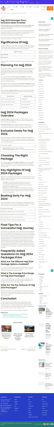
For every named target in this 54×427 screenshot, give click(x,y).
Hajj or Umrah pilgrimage (43, 199)
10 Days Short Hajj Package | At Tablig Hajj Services (48, 328)
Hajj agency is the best (42, 182)
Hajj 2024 (40, 175)
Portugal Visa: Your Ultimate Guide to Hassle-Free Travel (28, 350)
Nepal (41, 290)
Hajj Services (41, 207)
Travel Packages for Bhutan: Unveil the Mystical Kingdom (8, 350)
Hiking (29, 410)
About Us (14, 6)
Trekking (30, 414)
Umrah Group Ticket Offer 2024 (44, 237)
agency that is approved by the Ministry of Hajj (45, 134)
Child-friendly (44, 410)
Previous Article (5, 347)
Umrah (22, 2)
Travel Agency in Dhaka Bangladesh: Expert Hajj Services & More (49, 385)
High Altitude (44, 412)
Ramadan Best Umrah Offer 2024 (44, 211)
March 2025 (41, 84)
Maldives (41, 287)
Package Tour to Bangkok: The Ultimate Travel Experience (48, 375)
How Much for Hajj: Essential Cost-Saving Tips (12, 315)
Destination (7, 2)
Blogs (27, 2)
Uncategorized (41, 250)
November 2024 (41, 93)
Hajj (17, 2)
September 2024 (41, 97)
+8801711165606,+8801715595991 (13, 1)
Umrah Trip (44, 401)
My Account (32, 2)
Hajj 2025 (40, 177)
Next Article (31, 347)
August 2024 (41, 99)
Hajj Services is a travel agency (44, 209)
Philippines (48, 352)
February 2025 (41, 86)
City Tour (41, 298)
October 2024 (41, 95)
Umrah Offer (41, 239)
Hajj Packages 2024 (42, 201)
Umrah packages (41, 243)
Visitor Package (41, 256)
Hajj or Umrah (41, 195)
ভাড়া (39, 264)
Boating (41, 297)
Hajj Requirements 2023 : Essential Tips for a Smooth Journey (15, 314)
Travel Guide (41, 226)
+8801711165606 (5, 403)
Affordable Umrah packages (43, 126)
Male (40, 289)
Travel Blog (40, 224)
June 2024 (40, 104)
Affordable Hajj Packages (43, 124)
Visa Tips (40, 252)
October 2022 (41, 117)
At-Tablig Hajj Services (42, 145)
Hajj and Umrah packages (43, 186)
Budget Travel (44, 406)
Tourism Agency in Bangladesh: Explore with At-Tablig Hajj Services (45, 70)
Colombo (41, 280)
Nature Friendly (45, 403)
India (40, 284)
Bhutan (41, 279)
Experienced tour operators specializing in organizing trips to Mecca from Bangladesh (45, 170)
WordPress (2, 424)
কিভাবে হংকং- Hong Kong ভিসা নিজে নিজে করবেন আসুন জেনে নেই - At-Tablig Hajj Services (45, 62)
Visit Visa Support (41, 254)
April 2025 (40, 82)
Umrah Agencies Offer (42, 232)
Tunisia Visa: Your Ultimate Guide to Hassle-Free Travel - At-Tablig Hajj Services (45, 75)
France (41, 283)
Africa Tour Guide (42, 131)
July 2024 (40, 102)
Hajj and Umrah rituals (42, 190)
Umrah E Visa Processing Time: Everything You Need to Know (15, 317)
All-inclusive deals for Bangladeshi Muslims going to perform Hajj (44, 140)
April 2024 (40, 108)
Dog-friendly (44, 414)
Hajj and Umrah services (43, 192)
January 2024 (41, 115)
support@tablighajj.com (7, 405)
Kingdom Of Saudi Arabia (44, 286)
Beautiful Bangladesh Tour (44, 295)
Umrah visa (40, 248)
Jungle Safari (30, 406)
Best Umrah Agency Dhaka (43, 153)
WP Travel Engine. (24, 423)
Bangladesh (42, 277)
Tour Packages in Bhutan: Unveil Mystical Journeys (29, 335)
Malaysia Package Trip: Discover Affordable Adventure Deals (48, 365)
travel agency (41, 221)
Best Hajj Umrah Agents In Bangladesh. (45, 151)
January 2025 (41, 88)
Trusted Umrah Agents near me (44, 228)
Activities (42, 6)
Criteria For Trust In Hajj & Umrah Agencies (44, 165)
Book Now (51, 8)
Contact (43, 9)
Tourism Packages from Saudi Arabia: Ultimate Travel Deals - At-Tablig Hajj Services (45, 68)
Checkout (37, 2)
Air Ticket (40, 137)
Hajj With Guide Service (44, 303)
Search (52, 18)
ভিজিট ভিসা (40, 267)
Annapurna (42, 276)
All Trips (21, 6)
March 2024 (41, 110)
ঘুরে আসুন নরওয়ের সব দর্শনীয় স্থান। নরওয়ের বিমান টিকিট (44, 262)
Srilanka (16, 403)
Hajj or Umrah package (42, 197)
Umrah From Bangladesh (43, 235)
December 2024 (41, 91)
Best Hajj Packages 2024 (43, 149)
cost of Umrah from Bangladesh (44, 162)
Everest (41, 282)
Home (2, 2)
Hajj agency (41, 179)
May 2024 (40, 106)
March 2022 (41, 119)
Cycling (41, 300)
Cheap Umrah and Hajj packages (44, 158)
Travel (40, 219)
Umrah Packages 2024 (42, 245)
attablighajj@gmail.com (25, 1)
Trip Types (12, 2)
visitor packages (41, 259)
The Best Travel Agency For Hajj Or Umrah (44, 217)
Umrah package (41, 241)
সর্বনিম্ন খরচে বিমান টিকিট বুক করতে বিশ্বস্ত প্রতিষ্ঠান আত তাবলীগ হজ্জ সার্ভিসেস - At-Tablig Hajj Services (46, 56)
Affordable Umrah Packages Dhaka (45, 129)
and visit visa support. (42, 142)
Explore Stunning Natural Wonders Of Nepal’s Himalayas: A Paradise (18, 336)
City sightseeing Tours (42, 160)
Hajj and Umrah (41, 184)
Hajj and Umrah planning (43, 188)
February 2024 (41, 112)
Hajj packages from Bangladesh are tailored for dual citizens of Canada (45, 204)
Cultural (43, 408)
